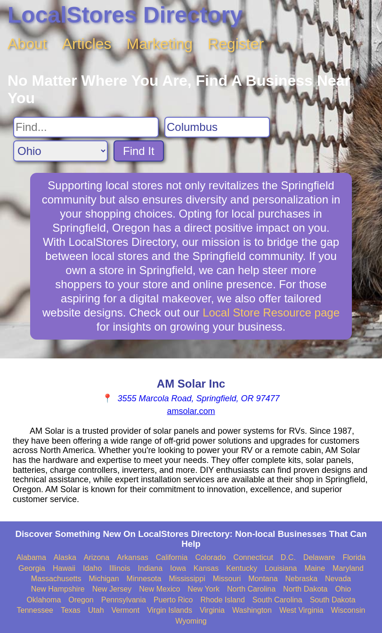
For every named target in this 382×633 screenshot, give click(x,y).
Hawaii (64, 568)
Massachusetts (56, 579)
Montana (262, 579)
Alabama (31, 557)
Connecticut (253, 557)
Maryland (348, 568)
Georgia (31, 568)
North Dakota (305, 589)
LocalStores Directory (125, 14)
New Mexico (159, 589)
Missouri (227, 579)
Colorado (210, 557)
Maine (315, 568)
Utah (96, 610)
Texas (71, 610)
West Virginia (301, 610)
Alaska (65, 557)
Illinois (119, 568)
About (27, 43)
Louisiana (281, 568)
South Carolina (277, 600)
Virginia (212, 610)
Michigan (104, 579)
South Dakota (333, 600)
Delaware (319, 557)
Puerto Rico (173, 600)
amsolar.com (191, 411)
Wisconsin (348, 610)
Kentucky (241, 568)
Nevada (338, 579)
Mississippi (187, 579)
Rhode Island (222, 600)
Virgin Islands (169, 610)
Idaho (92, 568)
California (172, 557)
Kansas (206, 568)
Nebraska (301, 579)
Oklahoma (43, 600)
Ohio (343, 589)
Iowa (178, 568)
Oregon (80, 600)
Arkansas (132, 557)
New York (203, 589)
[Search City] (217, 127)
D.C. (288, 557)
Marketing (160, 43)
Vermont (126, 610)
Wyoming (191, 621)
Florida (354, 557)
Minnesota (144, 579)
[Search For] (86, 127)
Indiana (150, 568)
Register (236, 43)
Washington (252, 610)
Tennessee (35, 610)
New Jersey (112, 589)
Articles (87, 43)
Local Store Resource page (271, 312)
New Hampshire (58, 589)
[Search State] (60, 151)
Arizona (96, 557)
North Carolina (251, 589)
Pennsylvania (123, 600)
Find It (138, 151)
